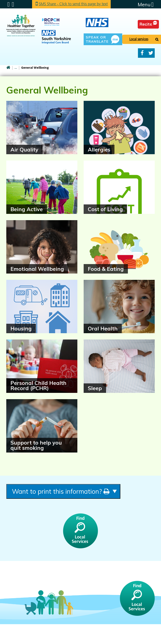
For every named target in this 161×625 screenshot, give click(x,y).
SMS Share (73, 4)
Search (13, 4)
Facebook (142, 53)
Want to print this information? (65, 491)
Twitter (150, 53)
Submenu (8, 4)
